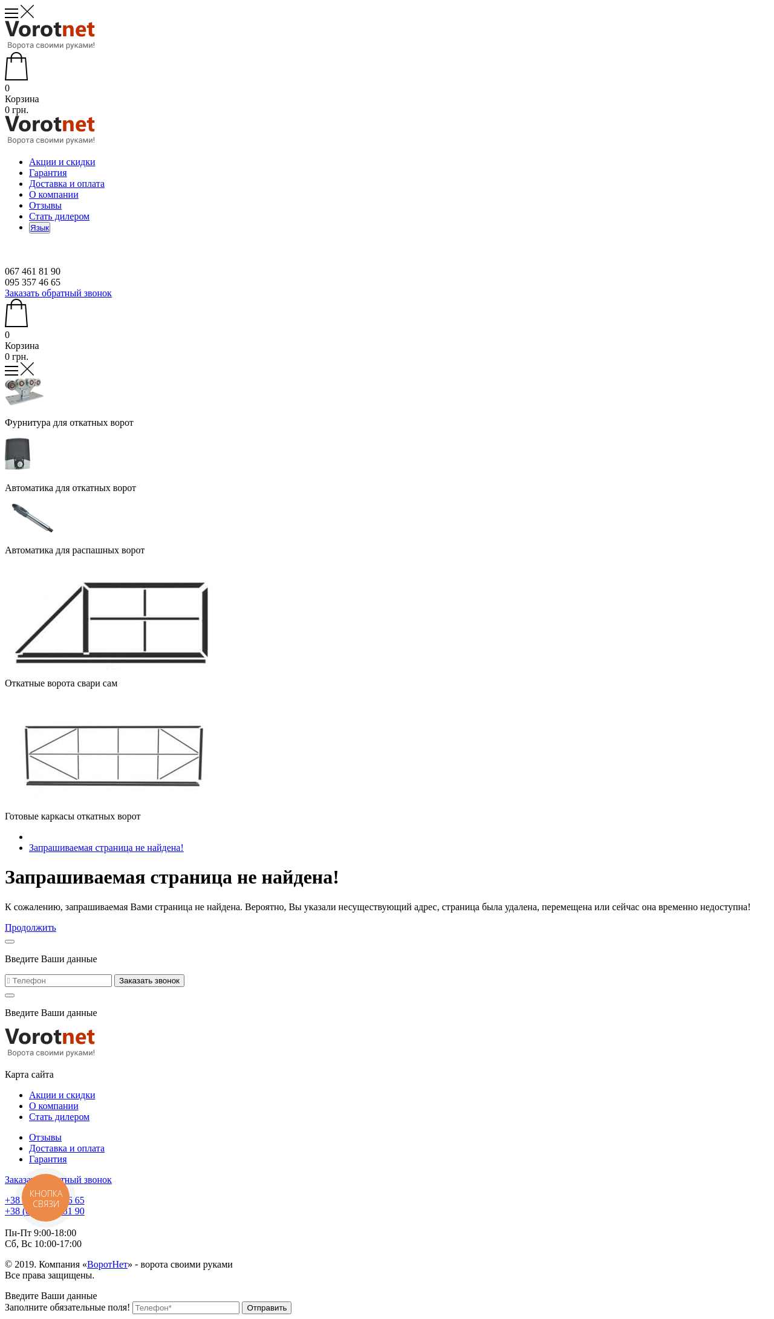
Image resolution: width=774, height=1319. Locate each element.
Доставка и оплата (67, 183)
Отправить (267, 1307)
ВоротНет (107, 1264)
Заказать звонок (149, 980)
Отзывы (45, 205)
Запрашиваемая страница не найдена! (106, 847)
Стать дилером (59, 216)
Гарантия (48, 173)
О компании (54, 194)
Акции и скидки (62, 162)
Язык (39, 227)
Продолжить (30, 927)
